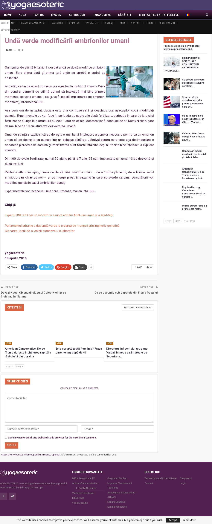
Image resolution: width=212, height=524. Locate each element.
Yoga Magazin (80, 502)
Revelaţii (109, 23)
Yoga (22, 15)
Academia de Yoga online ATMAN (121, 494)
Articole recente (10, 30)
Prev (9, 366)
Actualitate (7, 23)
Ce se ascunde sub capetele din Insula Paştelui (126, 292)
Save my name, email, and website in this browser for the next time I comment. (52, 437)
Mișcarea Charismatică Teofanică (119, 485)
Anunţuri (57, 23)
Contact (136, 23)
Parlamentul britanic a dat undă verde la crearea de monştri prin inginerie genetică (62, 225)
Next (19, 366)
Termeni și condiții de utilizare (160, 478)
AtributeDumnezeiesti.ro (85, 482)
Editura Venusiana (117, 506)
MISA (122, 23)
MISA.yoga (78, 497)
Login (150, 23)
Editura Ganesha (116, 501)
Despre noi (74, 23)
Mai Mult (145, 15)
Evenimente (92, 23)
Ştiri (8, 343)
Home (8, 15)
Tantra (38, 15)
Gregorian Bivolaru (117, 478)
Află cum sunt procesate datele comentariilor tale (88, 454)
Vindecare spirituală (83, 492)
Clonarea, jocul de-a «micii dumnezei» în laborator (40, 231)
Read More (189, 520)
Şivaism (56, 15)
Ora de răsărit (167, 23)
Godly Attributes (87, 487)
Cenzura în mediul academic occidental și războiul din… (194, 154)
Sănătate (125, 15)
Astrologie (77, 15)
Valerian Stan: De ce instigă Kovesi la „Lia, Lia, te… (193, 136)
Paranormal (102, 15)
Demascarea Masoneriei (33, 23)
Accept (173, 520)
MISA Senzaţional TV (83, 478)
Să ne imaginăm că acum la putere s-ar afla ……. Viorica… (193, 118)
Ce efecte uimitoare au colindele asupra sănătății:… (193, 82)
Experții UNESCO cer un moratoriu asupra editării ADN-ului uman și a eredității (59, 215)
